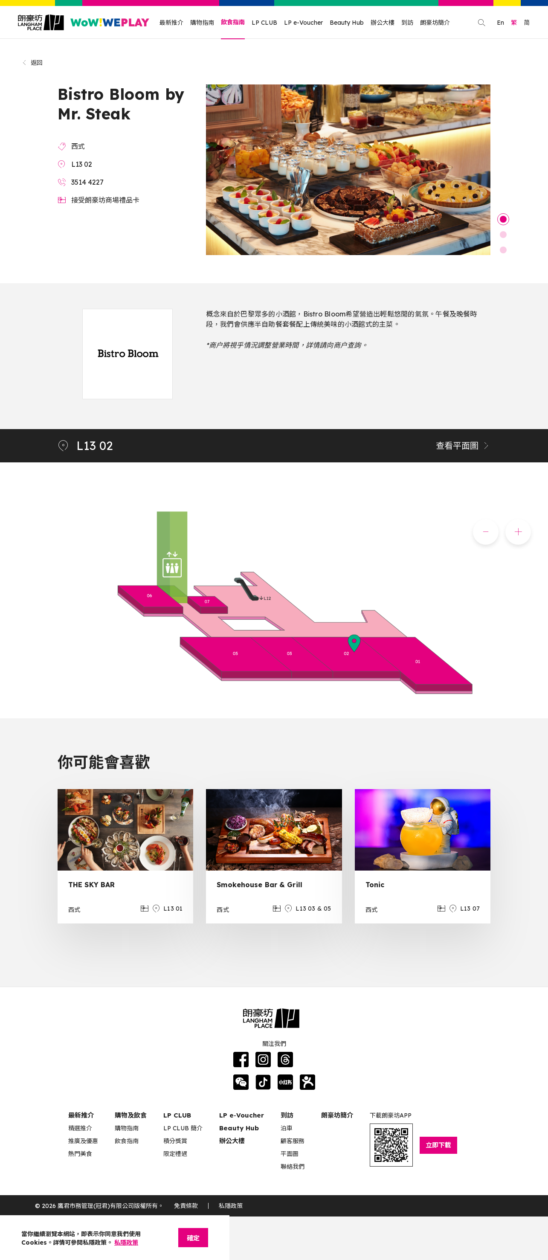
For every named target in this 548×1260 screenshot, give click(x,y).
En (500, 22)
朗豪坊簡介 (435, 22)
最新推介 (171, 22)
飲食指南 (233, 22)
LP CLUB (264, 22)
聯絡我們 (292, 1166)
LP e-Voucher (303, 22)
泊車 (287, 1128)
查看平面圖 (463, 445)
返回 (32, 63)
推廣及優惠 (83, 1141)
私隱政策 (231, 1206)
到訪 (407, 22)
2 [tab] (503, 234)
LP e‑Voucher (241, 1115)
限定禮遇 (175, 1154)
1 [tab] (503, 219)
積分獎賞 (175, 1141)
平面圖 (290, 1154)
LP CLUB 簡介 (183, 1128)
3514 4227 (87, 182)
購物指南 (202, 22)
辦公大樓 (382, 22)
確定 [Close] (193, 1238)
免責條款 (186, 1206)
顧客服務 (292, 1141)
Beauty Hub (347, 22)
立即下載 (438, 1145)
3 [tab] (503, 250)
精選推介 (80, 1128)
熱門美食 (80, 1154)
